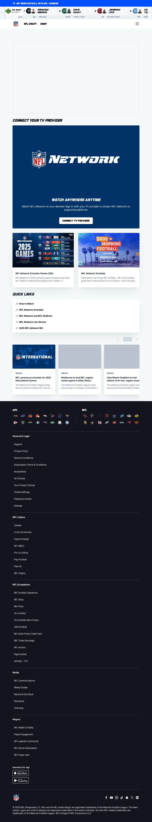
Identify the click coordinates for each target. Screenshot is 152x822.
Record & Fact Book (23, 694)
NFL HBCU (19, 545)
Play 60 (17, 566)
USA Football (20, 627)
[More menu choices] (137, 24)
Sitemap (18, 505)
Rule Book (19, 701)
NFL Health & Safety (23, 727)
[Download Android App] (21, 780)
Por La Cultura (21, 552)
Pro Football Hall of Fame (26, 620)
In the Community (23, 532)
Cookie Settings (22, 492)
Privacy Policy (21, 451)
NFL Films (18, 606)
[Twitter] (132, 797)
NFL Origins (19, 573)
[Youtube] (111, 797)
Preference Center (23, 499)
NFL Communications (24, 680)
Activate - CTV (21, 661)
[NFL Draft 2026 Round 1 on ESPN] (13, 13)
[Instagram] (116, 797)
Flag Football (20, 654)
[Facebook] (106, 797)
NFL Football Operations (26, 592)
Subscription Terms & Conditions (30, 464)
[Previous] (2, 13)
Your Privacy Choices (24, 485)
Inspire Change (21, 539)
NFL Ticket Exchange (24, 640)
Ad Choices (19, 478)
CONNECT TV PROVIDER (76, 220)
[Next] (150, 13)
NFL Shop (19, 599)
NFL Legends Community (26, 741)
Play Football (20, 559)
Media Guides (20, 687)
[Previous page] (118, 339)
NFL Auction (20, 647)
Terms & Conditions (23, 458)
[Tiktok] (122, 797)
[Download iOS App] (21, 773)
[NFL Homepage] (16, 23)
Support (18, 444)
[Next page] (137, 339)
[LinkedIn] (137, 797)
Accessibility (20, 471)
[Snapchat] (127, 797)
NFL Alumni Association (25, 748)
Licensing (18, 708)
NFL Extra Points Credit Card (28, 633)
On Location (20, 613)
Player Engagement (23, 734)
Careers (17, 525)
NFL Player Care (21, 754)
